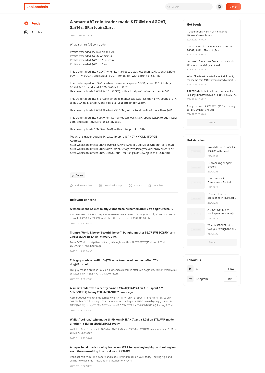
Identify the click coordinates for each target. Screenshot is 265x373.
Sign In (233, 6)
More (212, 122)
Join (230, 278)
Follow (230, 268)
